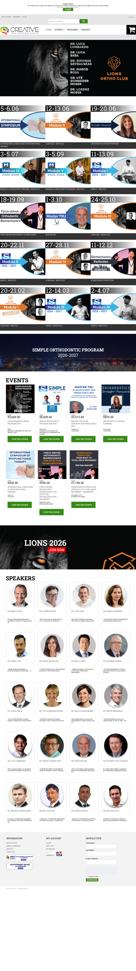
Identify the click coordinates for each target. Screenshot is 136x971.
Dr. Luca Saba (77, 612)
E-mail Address (91, 860)
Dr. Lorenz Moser (47, 612)
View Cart (49, 847)
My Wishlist (50, 850)
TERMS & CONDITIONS (13, 847)
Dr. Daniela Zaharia (112, 612)
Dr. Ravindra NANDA (112, 662)
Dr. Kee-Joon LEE (47, 812)
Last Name (90, 851)
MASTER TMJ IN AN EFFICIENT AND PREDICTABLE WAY (83, 424)
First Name (90, 844)
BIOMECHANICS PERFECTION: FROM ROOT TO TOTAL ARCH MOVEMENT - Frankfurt (83, 490)
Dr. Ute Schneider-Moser (51, 712)
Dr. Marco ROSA (14, 612)
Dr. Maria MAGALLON (48, 662)
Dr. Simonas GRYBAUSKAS (19, 812)
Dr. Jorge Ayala (14, 712)
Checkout (16, 17)
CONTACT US (10, 853)
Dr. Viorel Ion (13, 662)
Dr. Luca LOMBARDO (16, 762)
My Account (6, 17)
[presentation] (102, 872)
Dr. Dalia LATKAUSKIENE (82, 712)
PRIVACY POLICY (11, 844)
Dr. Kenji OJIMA (78, 662)
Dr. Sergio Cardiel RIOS (50, 762)
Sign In (48, 844)
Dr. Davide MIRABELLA (113, 712)
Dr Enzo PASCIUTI (111, 812)
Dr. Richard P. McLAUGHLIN (115, 762)
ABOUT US (9, 850)
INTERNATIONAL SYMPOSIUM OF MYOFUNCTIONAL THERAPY (20, 490)
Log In (24, 17)
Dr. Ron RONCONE (79, 762)
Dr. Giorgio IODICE (79, 812)
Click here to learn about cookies (68, 7)
